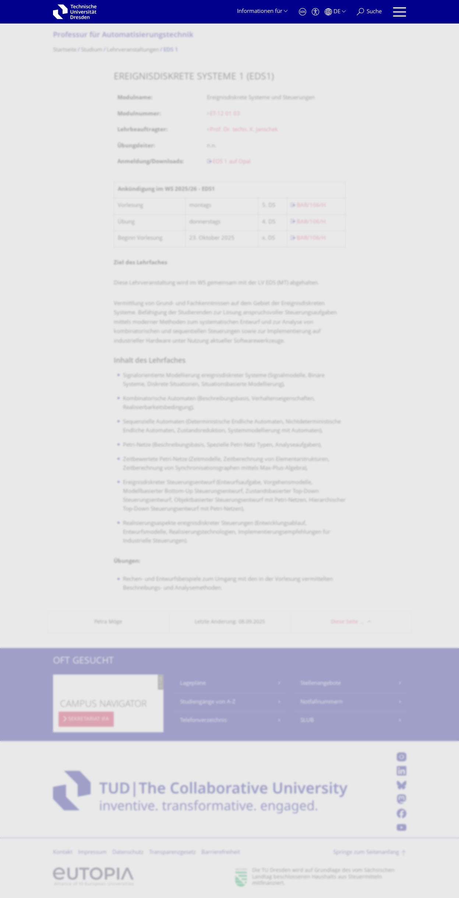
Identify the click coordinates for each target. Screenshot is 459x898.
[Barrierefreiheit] (315, 11)
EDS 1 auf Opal (232, 162)
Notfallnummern (321, 702)
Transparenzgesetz (172, 852)
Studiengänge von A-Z (208, 702)
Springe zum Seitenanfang (366, 852)
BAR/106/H (311, 205)
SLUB (307, 720)
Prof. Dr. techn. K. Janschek (244, 130)
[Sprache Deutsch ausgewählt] (335, 12)
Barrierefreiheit (220, 852)
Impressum (92, 852)
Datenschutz (128, 852)
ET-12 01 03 (225, 114)
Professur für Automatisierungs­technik (123, 35)
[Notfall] (303, 11)
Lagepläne (193, 683)
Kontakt (63, 852)
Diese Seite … (347, 622)
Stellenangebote (320, 683)
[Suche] (369, 12)
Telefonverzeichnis (203, 720)
